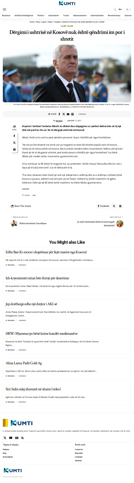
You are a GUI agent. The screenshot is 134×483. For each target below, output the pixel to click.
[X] (5, 438)
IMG (34, 195)
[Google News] (16, 438)
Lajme (64, 26)
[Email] (68, 114)
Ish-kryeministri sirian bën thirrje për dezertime (37, 278)
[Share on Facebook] (59, 114)
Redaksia (59, 121)
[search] (115, 9)
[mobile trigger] (5, 9)
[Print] (72, 114)
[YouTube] (10, 438)
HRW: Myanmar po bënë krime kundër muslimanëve (41, 334)
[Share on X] (64, 114)
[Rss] (22, 438)
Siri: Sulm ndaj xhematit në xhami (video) (33, 389)
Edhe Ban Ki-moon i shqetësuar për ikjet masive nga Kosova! (46, 252)
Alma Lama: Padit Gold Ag (24, 363)
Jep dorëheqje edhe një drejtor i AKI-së (31, 304)
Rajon (70, 26)
